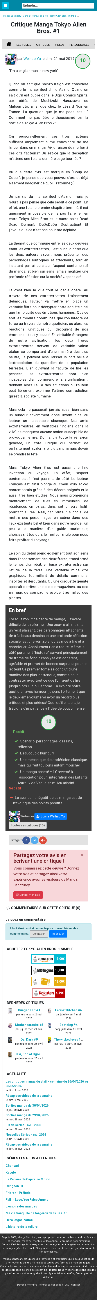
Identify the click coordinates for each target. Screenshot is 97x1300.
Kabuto (11, 1172)
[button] (50, 816)
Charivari (12, 1165)
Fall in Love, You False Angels (27, 1199)
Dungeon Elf (14, 1186)
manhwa (27, 1241)
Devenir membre (27, 1284)
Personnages (79, 44)
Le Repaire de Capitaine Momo (28, 1179)
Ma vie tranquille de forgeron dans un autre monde (42, 1213)
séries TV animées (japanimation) (70, 1241)
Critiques (43, 44)
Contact (75, 1284)
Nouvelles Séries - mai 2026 (26, 1134)
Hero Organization (19, 1220)
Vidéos (60, 44)
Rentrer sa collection (51, 1284)
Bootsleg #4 (68, 1025)
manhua (38, 1241)
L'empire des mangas (21, 1206)
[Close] (82, 855)
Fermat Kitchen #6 (68, 1010)
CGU (67, 1284)
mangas (15, 1241)
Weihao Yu (32, 58)
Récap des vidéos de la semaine (29, 1095)
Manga (15, 6)
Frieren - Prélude (18, 1193)
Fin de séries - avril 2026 (23, 1125)
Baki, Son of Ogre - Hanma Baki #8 (40, 1054)
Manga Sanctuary (28, 1237)
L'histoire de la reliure (22, 1226)
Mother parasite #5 (29, 1025)
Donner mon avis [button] (28, 894)
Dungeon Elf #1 (29, 1010)
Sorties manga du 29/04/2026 (27, 1115)
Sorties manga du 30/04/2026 (27, 1105)
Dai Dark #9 (29, 1039)
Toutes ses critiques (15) (28, 825)
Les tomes (23, 44)
